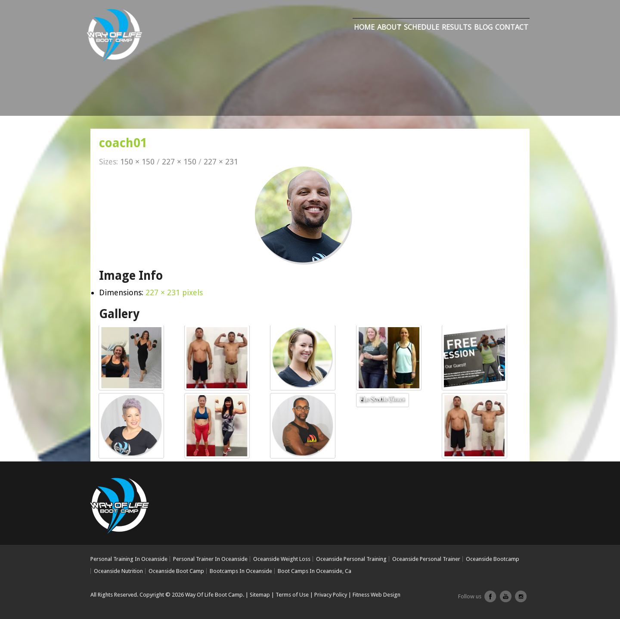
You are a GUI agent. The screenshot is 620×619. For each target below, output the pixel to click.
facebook (490, 600)
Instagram (521, 600)
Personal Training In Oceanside (128, 559)
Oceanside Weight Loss (281, 559)
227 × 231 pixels (174, 292)
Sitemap (260, 594)
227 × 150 (179, 161)
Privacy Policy (330, 594)
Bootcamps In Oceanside (241, 571)
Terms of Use (292, 594)
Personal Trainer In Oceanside (210, 559)
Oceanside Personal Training (351, 559)
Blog (483, 27)
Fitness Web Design (376, 594)
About (389, 27)
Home (364, 27)
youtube (505, 600)
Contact (511, 27)
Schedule (421, 27)
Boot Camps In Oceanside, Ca (314, 571)
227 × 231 (221, 161)
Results (456, 27)
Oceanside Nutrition (118, 571)
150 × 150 (137, 161)
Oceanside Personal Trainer (426, 559)
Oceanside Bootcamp (492, 559)
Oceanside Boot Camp (176, 571)
